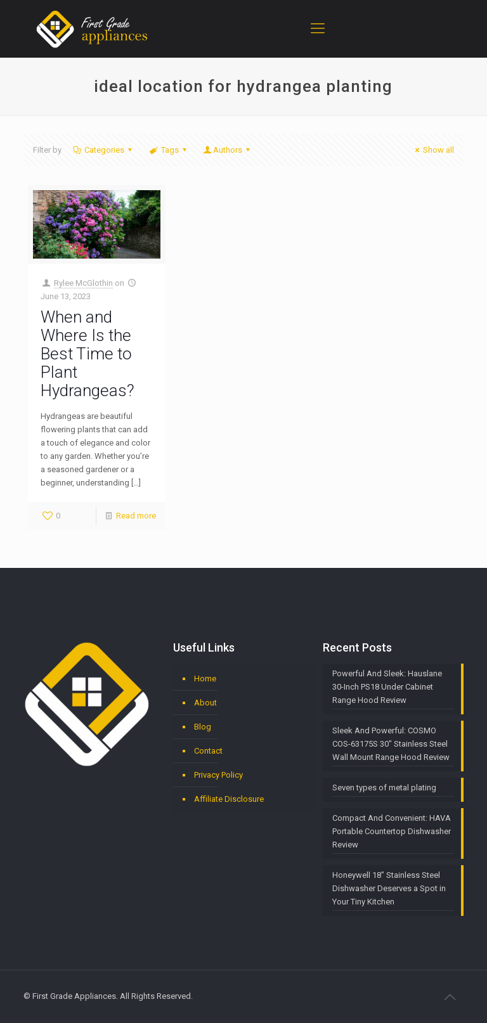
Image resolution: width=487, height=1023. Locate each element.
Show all (433, 150)
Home (205, 678)
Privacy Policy (218, 775)
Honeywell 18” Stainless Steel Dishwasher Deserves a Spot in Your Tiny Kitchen (389, 888)
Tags (168, 150)
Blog (202, 726)
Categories (103, 150)
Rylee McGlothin (83, 283)
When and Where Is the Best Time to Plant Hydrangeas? (87, 353)
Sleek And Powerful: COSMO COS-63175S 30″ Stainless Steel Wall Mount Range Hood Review (391, 744)
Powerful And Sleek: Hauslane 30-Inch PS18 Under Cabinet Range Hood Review (387, 687)
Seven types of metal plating (384, 787)
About (205, 702)
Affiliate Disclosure (229, 799)
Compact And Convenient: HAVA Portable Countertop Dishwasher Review (391, 831)
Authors (228, 150)
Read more (136, 515)
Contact (208, 751)
